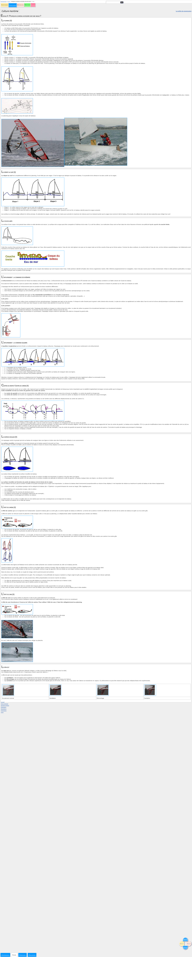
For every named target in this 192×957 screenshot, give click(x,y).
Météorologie (20, 5)
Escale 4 (8, 1)
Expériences (5, 955)
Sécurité (33, 5)
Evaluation (32, 955)
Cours (14, 955)
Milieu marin (27, 5)
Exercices (22, 955)
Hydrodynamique (12, 5)
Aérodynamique (4, 5)
